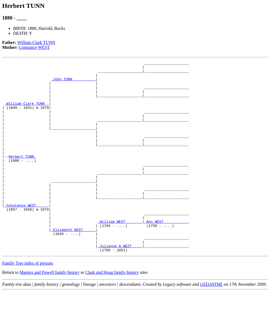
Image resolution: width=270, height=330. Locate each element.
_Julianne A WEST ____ (120, 283)
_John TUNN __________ (73, 83)
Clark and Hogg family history (112, 310)
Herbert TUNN (22, 175)
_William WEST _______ (120, 254)
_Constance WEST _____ (26, 234)
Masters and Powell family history (49, 310)
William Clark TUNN (36, 42)
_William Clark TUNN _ (26, 112)
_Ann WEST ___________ (166, 254)
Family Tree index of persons (27, 301)
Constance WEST (34, 47)
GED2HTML (211, 322)
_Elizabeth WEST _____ (73, 263)
